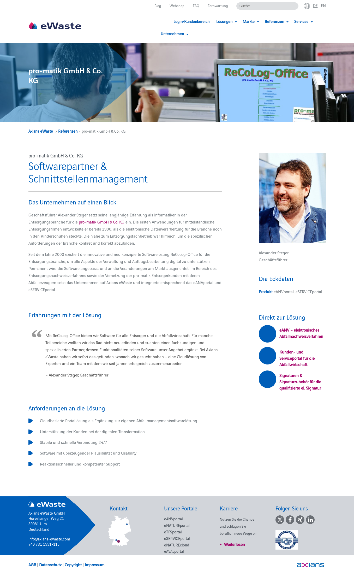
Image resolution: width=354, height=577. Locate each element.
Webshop (175, 5)
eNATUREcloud (176, 544)
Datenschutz (50, 564)
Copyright (73, 564)
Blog (155, 5)
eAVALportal (174, 551)
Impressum (94, 564)
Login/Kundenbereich (166, 21)
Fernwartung (217, 5)
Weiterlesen (234, 544)
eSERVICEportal (177, 538)
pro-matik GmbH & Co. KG (101, 222)
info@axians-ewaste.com (49, 538)
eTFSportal (173, 531)
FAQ (195, 5)
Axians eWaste (40, 131)
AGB (32, 564)
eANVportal (173, 518)
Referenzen (67, 131)
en (323, 5)
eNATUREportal (177, 525)
